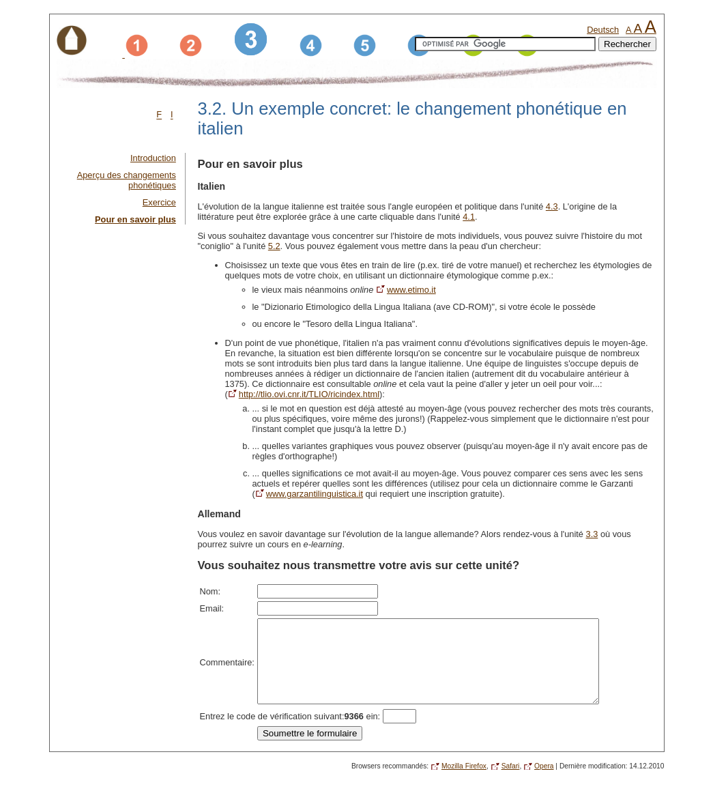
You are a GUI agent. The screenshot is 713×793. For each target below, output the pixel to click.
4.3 (552, 206)
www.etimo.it (411, 290)
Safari (510, 782)
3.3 (592, 534)
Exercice (159, 202)
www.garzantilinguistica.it (314, 494)
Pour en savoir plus (135, 219)
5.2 (274, 246)
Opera (543, 782)
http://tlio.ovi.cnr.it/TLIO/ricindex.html (309, 394)
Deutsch (603, 30)
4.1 (469, 217)
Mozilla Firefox (463, 782)
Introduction (153, 158)
